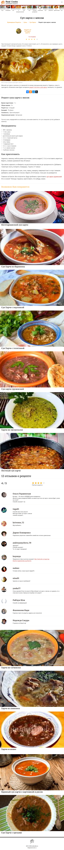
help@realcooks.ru (32, 847)
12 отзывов (32, 37)
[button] (62, 2)
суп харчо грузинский (54, 176)
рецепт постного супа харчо (38, 87)
